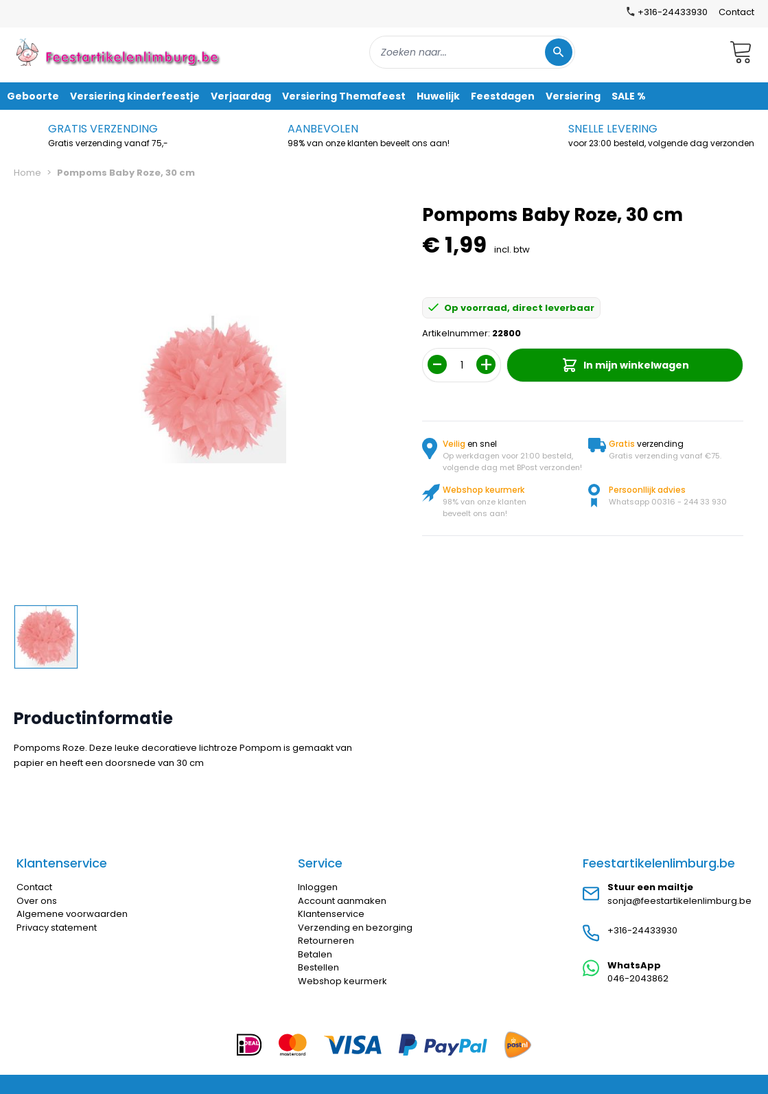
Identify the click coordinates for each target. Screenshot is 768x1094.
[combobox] (472, 52)
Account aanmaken (342, 900)
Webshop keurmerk (342, 981)
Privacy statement (56, 927)
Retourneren (326, 940)
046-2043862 (637, 978)
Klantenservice (331, 913)
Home (27, 172)
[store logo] (119, 51)
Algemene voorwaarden (72, 913)
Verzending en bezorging (355, 927)
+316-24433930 (642, 930)
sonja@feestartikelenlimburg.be (679, 900)
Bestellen (318, 967)
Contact (736, 12)
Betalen (315, 954)
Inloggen (318, 887)
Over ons (36, 900)
